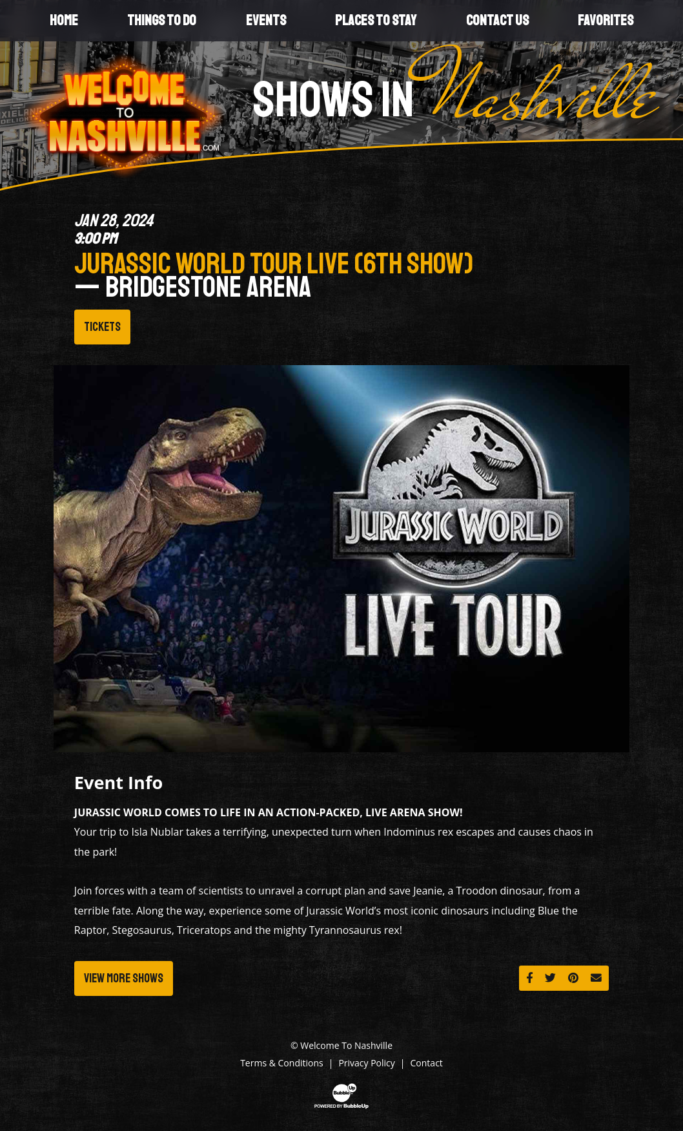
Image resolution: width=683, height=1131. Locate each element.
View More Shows (123, 978)
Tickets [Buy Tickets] (102, 327)
